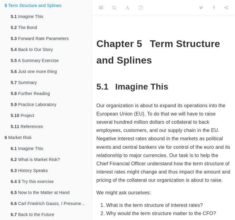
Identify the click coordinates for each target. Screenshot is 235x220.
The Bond (24, 27)
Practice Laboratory (33, 104)
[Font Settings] (127, 7)
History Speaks (29, 170)
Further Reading (30, 93)
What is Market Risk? (35, 159)
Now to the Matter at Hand (40, 192)
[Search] (114, 7)
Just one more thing (34, 71)
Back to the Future (32, 214)
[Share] (226, 7)
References (27, 126)
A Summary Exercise (35, 60)
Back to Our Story (32, 49)
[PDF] (140, 7)
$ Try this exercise (32, 181)
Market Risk (18, 137)
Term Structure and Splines (33, 5)
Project (22, 115)
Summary (24, 82)
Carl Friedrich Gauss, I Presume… (48, 203)
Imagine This (27, 16)
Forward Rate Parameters (40, 38)
